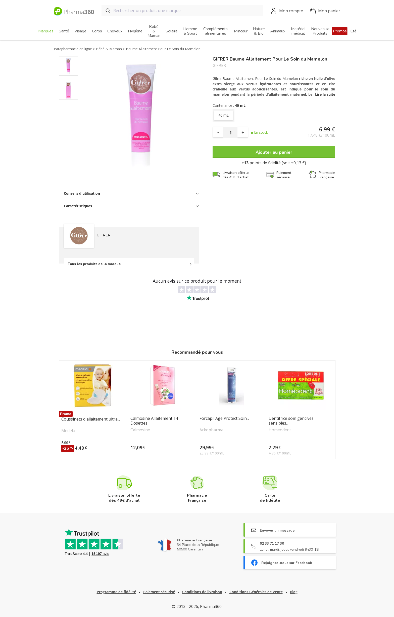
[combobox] (182, 10)
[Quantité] (230, 132)
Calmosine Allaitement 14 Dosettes (154, 421)
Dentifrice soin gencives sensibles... (291, 421)
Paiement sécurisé (159, 591)
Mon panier (325, 11)
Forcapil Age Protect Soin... (224, 418)
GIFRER (219, 66)
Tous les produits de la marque (94, 264)
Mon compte (291, 11)
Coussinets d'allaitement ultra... (90, 419)
